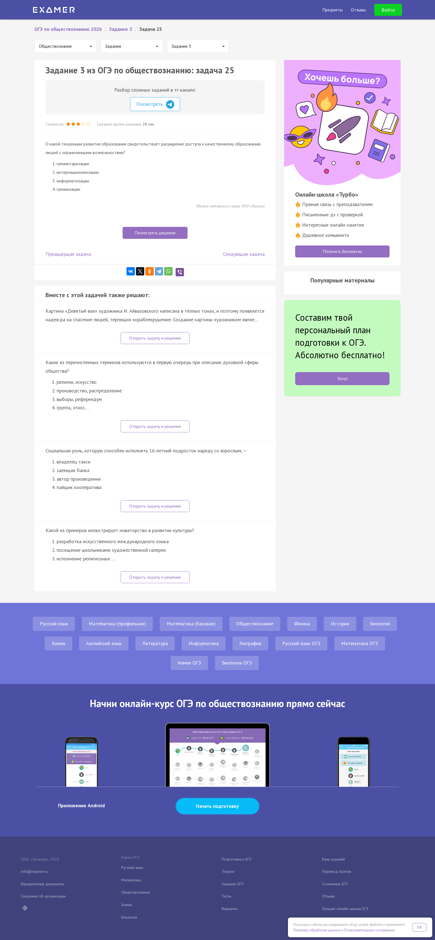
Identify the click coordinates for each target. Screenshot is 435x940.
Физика (302, 623)
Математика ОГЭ (359, 643)
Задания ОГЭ (233, 883)
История (340, 623)
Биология (380, 623)
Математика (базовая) (191, 623)
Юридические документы (42, 883)
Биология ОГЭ (237, 663)
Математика (131, 880)
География (250, 643)
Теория (228, 871)
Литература (155, 643)
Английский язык (104, 643)
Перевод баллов (336, 871)
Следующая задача (244, 254)
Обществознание (254, 623)
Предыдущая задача (68, 254)
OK (419, 927)
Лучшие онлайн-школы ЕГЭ (345, 908)
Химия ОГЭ (189, 663)
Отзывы (328, 896)
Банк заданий (333, 859)
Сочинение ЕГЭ (335, 883)
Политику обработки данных (317, 930)
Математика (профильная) (117, 623)
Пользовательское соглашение (369, 930)
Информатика (204, 643)
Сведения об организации (43, 896)
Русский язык (54, 623)
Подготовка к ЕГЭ (236, 859)
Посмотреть (155, 104)
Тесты (226, 896)
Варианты (230, 908)
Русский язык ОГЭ (301, 643)
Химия (58, 643)
